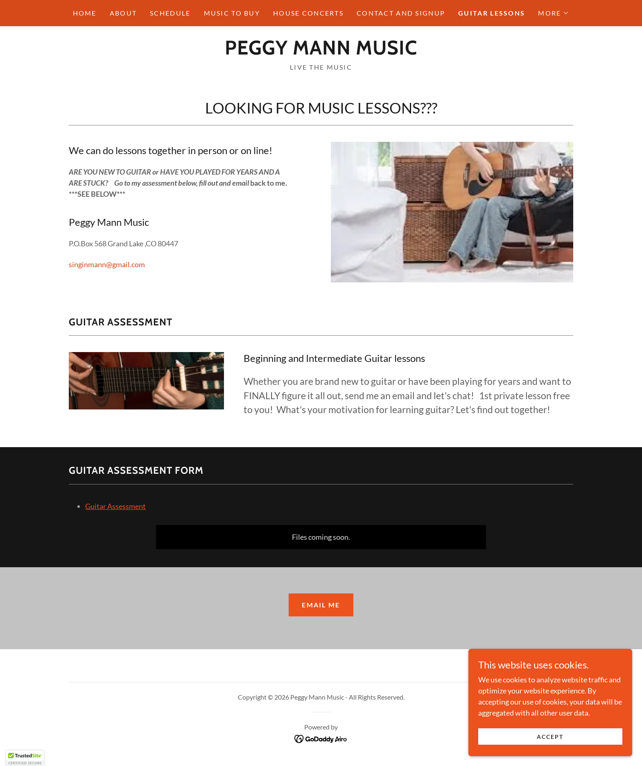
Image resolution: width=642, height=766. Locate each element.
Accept (550, 736)
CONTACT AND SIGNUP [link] (401, 13)
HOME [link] (85, 13)
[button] (553, 13)
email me (321, 605)
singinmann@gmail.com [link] (107, 264)
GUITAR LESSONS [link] (491, 13)
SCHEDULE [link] (170, 13)
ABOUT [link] (123, 13)
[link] (321, 51)
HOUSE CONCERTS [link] (308, 13)
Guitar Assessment (115, 506)
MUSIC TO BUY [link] (232, 13)
